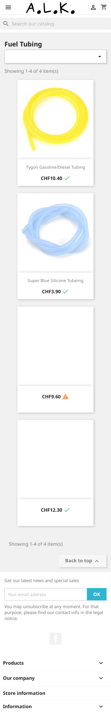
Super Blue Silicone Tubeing (55, 280)
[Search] (55, 24)
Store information (24, 693)
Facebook (56, 639)
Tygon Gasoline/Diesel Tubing (55, 167)
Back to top (82, 561)
